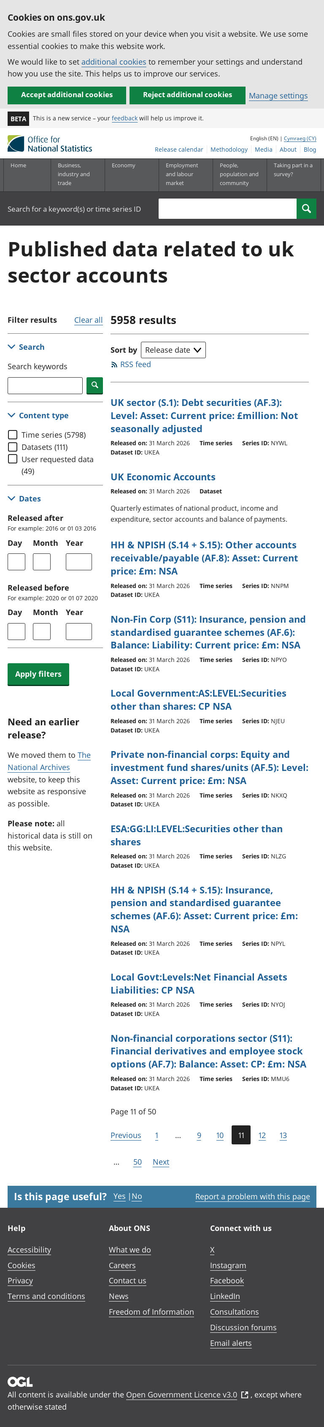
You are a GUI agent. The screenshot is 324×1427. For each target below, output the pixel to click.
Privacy (20, 1280)
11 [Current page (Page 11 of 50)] (241, 1135)
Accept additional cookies (67, 94)
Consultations (234, 1312)
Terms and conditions (46, 1296)
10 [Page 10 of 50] (220, 1135)
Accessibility (29, 1250)
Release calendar (179, 149)
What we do (130, 1250)
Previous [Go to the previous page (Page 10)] (126, 1135)
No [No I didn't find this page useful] (137, 1196)
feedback (125, 118)
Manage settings (278, 95)
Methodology (229, 149)
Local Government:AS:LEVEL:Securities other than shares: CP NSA (198, 699)
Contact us (127, 1280)
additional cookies (113, 62)
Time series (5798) (54, 435)
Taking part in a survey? (293, 169)
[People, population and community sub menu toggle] (240, 175)
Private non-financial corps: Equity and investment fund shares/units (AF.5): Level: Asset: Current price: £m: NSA (209, 767)
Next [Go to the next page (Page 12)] (161, 1162)
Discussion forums (243, 1327)
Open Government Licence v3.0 (187, 1394)
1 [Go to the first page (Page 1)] (156, 1135)
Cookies (21, 1265)
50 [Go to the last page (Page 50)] (137, 1162)
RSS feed (135, 364)
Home (18, 165)
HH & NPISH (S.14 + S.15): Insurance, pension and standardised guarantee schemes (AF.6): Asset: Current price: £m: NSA (204, 909)
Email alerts (231, 1343)
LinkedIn (225, 1296)
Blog (310, 149)
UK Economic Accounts (163, 476)
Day (15, 543)
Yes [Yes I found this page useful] (119, 1196)
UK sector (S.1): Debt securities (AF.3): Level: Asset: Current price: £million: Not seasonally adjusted (204, 415)
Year (74, 543)
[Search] (306, 209)
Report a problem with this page (252, 1196)
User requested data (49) (58, 465)
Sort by (124, 350)
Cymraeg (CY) (300, 138)
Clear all (88, 320)
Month (45, 543)
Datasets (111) (45, 447)
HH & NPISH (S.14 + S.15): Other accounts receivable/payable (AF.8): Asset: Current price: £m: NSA (204, 557)
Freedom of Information (151, 1312)
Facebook (227, 1280)
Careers (122, 1265)
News (119, 1296)
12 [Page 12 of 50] (262, 1135)
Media (264, 149)
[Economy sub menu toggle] (132, 175)
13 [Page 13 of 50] (283, 1135)
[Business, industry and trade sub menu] (78, 175)
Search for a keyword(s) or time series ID (74, 209)
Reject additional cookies (187, 94)
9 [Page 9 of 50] (199, 1135)
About (288, 149)
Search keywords (38, 366)
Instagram (228, 1265)
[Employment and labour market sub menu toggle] (186, 175)
